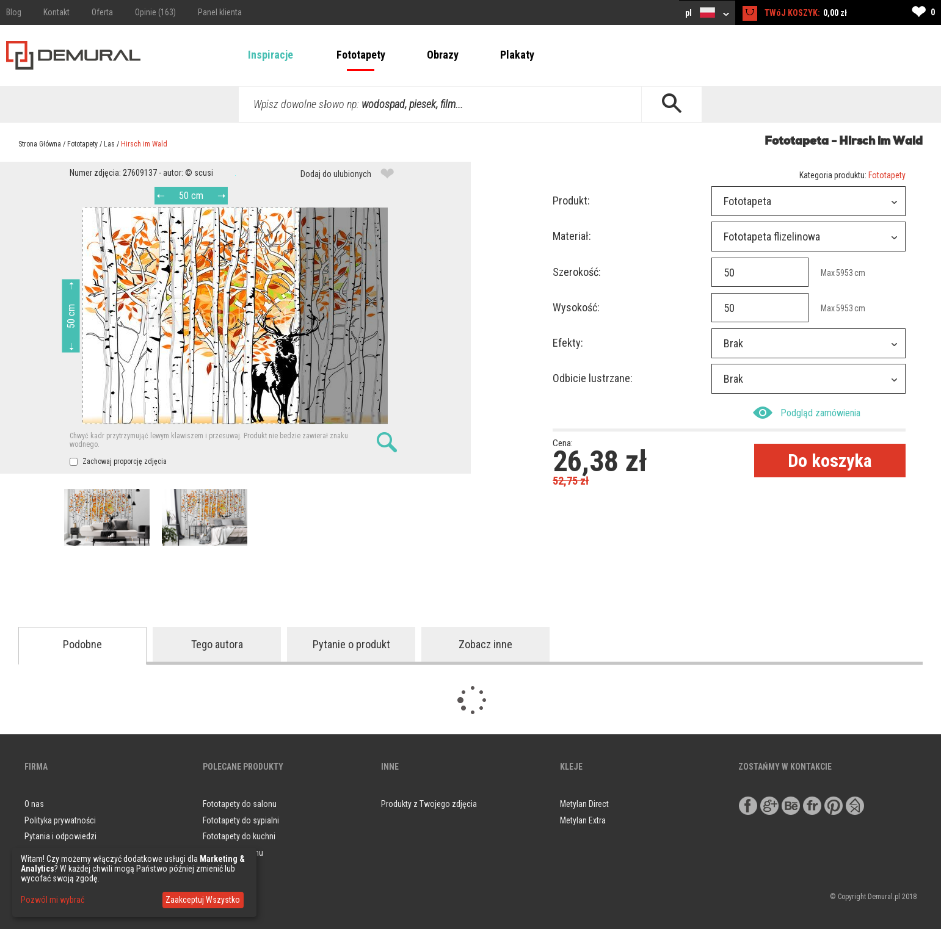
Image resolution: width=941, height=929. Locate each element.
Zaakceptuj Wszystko (202, 900)
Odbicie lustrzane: (593, 378)
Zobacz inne (485, 644)
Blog (13, 12)
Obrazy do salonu (233, 853)
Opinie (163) (155, 12)
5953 (844, 273)
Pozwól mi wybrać (52, 900)
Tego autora (217, 644)
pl (707, 12)
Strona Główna (39, 144)
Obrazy (443, 54)
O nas (34, 804)
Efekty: (568, 342)
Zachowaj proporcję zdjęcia (118, 461)
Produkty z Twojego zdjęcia (429, 804)
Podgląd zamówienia (806, 413)
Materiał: (572, 236)
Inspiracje (270, 54)
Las (109, 144)
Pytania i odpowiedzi (60, 836)
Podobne (82, 644)
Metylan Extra (583, 820)
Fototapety (360, 54)
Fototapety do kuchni (239, 836)
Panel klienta (220, 12)
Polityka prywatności (60, 820)
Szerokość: (577, 272)
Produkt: (571, 200)
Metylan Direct (584, 804)
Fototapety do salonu (240, 804)
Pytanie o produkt (351, 644)
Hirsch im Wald (144, 144)
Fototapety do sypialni (241, 820)
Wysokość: (576, 307)
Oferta (102, 12)
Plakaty (517, 54)
